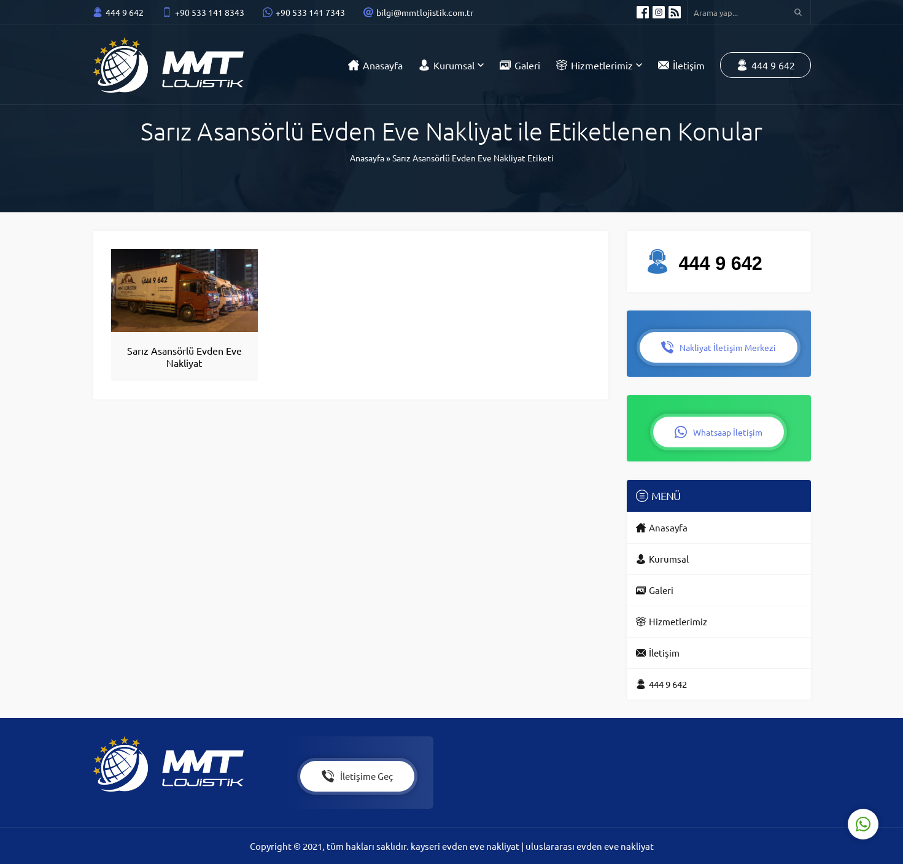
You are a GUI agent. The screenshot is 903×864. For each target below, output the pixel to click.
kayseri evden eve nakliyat (466, 846)
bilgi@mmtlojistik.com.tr (424, 12)
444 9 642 (125, 12)
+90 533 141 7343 (310, 12)
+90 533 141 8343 (209, 12)
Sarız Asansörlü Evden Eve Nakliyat (184, 356)
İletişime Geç (357, 776)
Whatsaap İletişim (718, 432)
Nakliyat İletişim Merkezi (718, 347)
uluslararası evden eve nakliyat (589, 846)
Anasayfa (367, 157)
